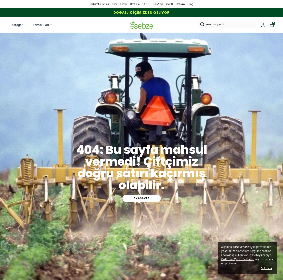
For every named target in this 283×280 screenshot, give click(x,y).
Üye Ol (169, 4)
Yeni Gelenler (119, 4)
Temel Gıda (42, 25)
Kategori (19, 25)
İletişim (180, 4)
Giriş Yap (158, 4)
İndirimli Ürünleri (99, 4)
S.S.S (146, 4)
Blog (190, 4)
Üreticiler (135, 4)
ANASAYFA (141, 198)
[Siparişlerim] (262, 25)
